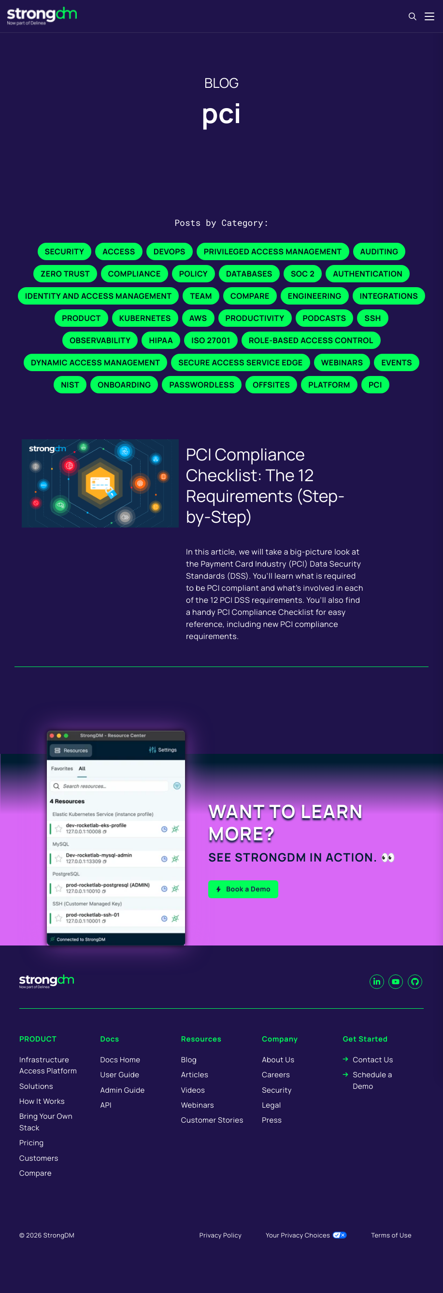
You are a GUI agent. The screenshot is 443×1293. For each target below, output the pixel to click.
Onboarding (124, 384)
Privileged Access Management (273, 251)
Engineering (315, 296)
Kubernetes (145, 318)
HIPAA (161, 340)
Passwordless (201, 384)
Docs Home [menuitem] (120, 1072)
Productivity (255, 318)
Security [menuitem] (277, 1103)
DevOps (170, 251)
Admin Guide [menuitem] (122, 1103)
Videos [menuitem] (193, 1103)
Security (65, 251)
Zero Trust (65, 273)
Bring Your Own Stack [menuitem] (45, 1134)
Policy (193, 273)
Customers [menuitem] (38, 1171)
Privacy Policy (221, 1248)
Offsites (271, 384)
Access (118, 251)
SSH (372, 318)
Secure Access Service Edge (240, 362)
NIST (70, 384)
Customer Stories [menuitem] (212, 1133)
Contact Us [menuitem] (373, 1072)
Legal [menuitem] (271, 1118)
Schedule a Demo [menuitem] (372, 1093)
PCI (375, 384)
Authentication (367, 273)
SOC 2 (302, 273)
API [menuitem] (106, 1118)
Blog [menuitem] (189, 1072)
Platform (329, 384)
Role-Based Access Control (311, 340)
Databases (249, 273)
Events (396, 362)
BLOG (221, 83)
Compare (250, 296)
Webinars (342, 362)
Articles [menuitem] (194, 1088)
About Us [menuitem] (278, 1072)
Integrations (389, 296)
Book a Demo (248, 887)
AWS (198, 318)
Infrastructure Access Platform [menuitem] (48, 1077)
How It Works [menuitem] (42, 1114)
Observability (100, 340)
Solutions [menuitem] (36, 1099)
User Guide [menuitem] (119, 1088)
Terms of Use (391, 1248)
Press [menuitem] (272, 1133)
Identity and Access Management (98, 296)
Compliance (134, 273)
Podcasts (324, 318)
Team (201, 296)
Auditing (379, 251)
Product (81, 318)
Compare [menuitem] (35, 1186)
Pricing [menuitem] (31, 1156)
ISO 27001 (210, 340)
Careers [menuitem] (276, 1088)
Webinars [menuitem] (197, 1118)
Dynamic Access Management (95, 362)
